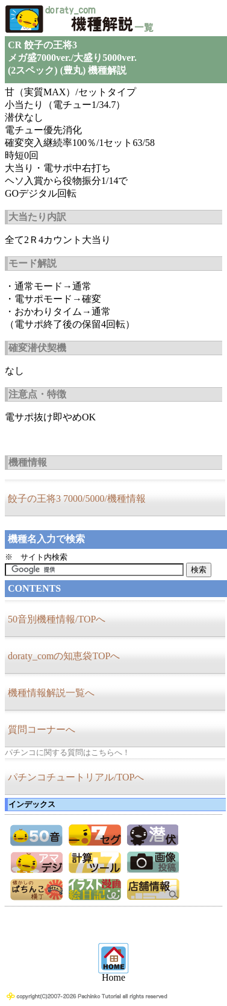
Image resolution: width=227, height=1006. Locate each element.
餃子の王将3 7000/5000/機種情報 (77, 498)
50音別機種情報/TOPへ (56, 619)
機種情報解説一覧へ (51, 693)
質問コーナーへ (41, 729)
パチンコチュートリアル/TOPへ (76, 777)
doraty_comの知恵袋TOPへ (64, 656)
